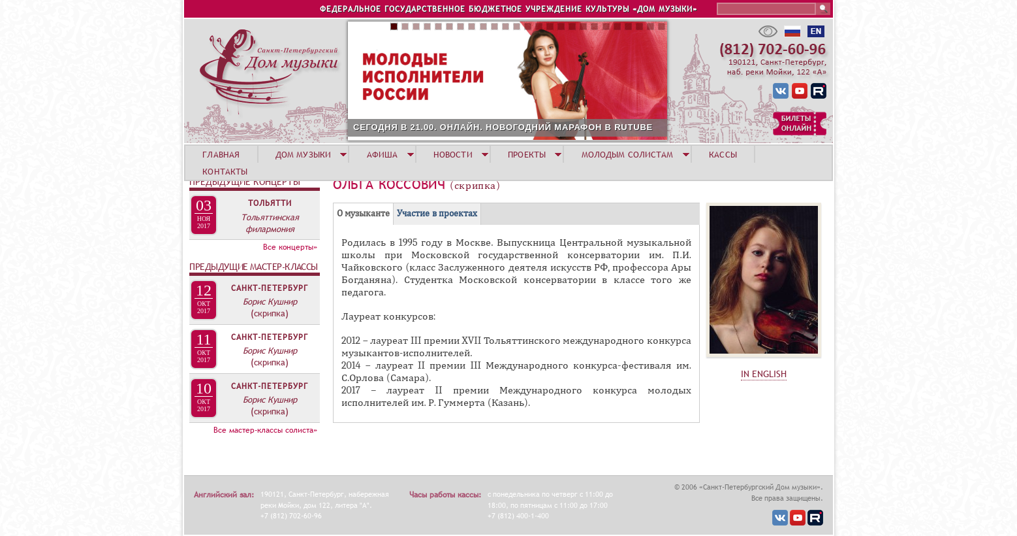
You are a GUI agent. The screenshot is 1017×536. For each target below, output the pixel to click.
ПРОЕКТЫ (527, 154)
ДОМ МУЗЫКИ (303, 154)
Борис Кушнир (270, 301)
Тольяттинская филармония (270, 223)
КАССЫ (723, 154)
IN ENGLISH (764, 374)
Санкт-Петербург (269, 288)
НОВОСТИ (453, 154)
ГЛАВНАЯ (221, 154)
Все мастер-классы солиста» (265, 430)
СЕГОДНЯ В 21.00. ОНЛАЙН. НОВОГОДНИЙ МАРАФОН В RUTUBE (503, 127)
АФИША (382, 154)
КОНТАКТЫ (224, 171)
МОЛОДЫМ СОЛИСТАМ (628, 154)
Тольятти (270, 203)
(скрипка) (270, 313)
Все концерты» (290, 247)
